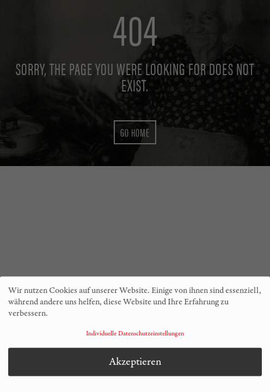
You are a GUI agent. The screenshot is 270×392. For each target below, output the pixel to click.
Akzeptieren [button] (135, 363)
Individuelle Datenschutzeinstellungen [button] (135, 334)
